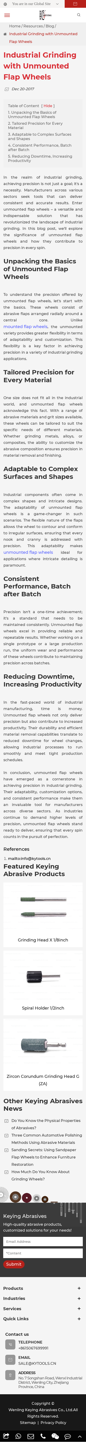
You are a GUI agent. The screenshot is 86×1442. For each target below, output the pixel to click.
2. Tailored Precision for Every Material (35, 125)
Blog (50, 26)
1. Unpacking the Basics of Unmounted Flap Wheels (32, 114)
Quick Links (16, 1318)
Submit (13, 1264)
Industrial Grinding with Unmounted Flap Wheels (43, 38)
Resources (33, 26)
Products (13, 1288)
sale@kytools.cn (37, 1363)
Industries (14, 1298)
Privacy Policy (53, 1423)
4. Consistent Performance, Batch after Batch (40, 147)
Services (12, 1308)
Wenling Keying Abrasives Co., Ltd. (40, 1410)
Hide (48, 106)
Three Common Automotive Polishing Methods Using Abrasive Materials (46, 1139)
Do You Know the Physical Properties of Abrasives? (45, 1124)
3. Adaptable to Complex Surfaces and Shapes (39, 136)
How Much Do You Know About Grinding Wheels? (40, 1175)
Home (15, 26)
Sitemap (28, 1423)
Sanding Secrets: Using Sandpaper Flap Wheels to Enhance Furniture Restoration (43, 1157)
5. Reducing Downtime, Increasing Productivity (40, 158)
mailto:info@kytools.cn (29, 858)
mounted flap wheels (25, 326)
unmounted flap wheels (28, 552)
